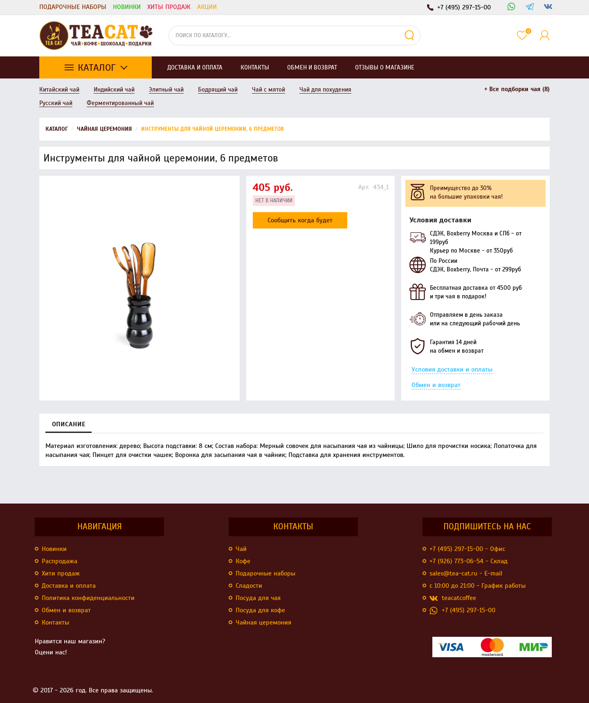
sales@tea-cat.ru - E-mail (465, 573)
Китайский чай (59, 89)
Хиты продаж (169, 7)
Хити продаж (61, 573)
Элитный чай (166, 89)
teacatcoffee (452, 598)
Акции (207, 7)
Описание (68, 424)
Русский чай (55, 103)
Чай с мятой (268, 89)
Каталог (97, 67)
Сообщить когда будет (300, 220)
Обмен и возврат (436, 385)
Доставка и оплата (69, 586)
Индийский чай (114, 89)
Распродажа (59, 561)
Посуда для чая (258, 598)
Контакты (55, 622)
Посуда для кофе (260, 610)
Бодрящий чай (218, 89)
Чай (241, 549)
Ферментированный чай (120, 103)
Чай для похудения (325, 89)
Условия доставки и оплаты (451, 369)
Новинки (127, 7)
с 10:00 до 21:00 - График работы (477, 586)
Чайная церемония (263, 622)
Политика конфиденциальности (88, 598)
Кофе (243, 561)
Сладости (249, 586)
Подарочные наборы (72, 7)
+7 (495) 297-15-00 (462, 610)
